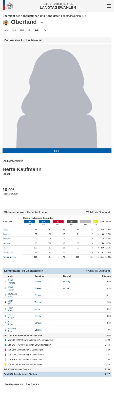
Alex (20, 302)
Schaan (6, 243)
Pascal (20, 288)
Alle (6, 30)
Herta (20, 295)
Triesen (6, 248)
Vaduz (5, 230)
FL (29, 30)
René (20, 329)
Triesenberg (8, 252)
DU (46, 30)
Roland (20, 323)
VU (14, 30)
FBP (22, 30)
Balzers (6, 234)
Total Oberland (9, 257)
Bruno (20, 309)
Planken (6, 239)
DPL (37, 30)
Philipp (20, 316)
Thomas (20, 281)
